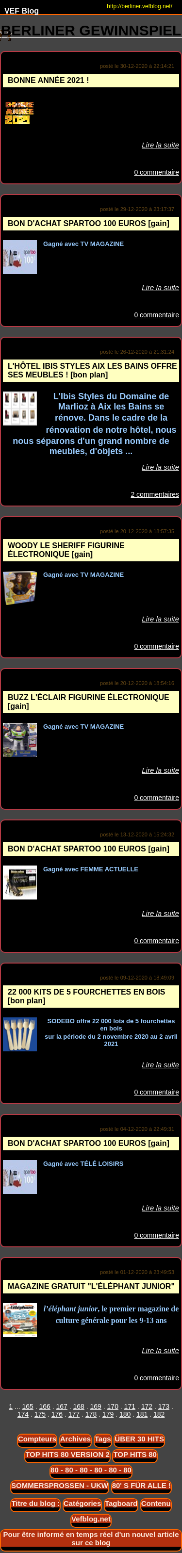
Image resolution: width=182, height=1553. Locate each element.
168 (78, 1406)
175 (40, 1414)
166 (44, 1406)
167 (61, 1406)
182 (159, 1414)
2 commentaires (155, 494)
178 (91, 1414)
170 (112, 1406)
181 (142, 1414)
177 (74, 1414)
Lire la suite (160, 145)
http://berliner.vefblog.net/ (139, 6)
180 (125, 1414)
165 (27, 1406)
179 (108, 1414)
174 (23, 1414)
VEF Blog (19, 11)
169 (95, 1406)
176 (57, 1414)
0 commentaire (156, 172)
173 (163, 1406)
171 (129, 1406)
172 (146, 1406)
